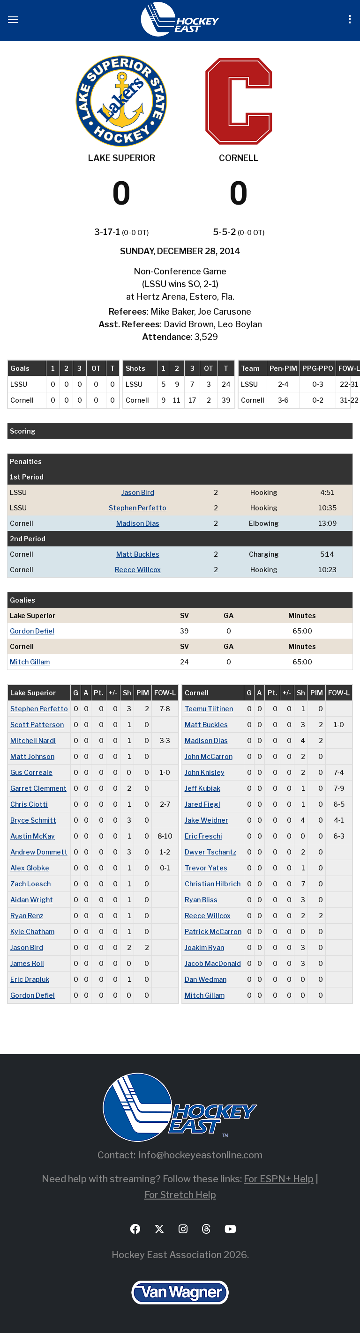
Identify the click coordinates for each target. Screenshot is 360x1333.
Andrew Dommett (39, 852)
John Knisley (205, 772)
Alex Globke (29, 868)
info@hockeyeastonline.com (200, 1155)
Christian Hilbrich (212, 884)
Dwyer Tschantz (210, 852)
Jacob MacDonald (213, 963)
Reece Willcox (138, 570)
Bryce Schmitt (33, 820)
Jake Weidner (206, 820)
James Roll (27, 963)
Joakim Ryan (204, 947)
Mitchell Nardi (33, 740)
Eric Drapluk (29, 979)
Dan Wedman (205, 979)
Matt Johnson (32, 756)
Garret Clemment (38, 788)
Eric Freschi (203, 836)
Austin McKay (32, 836)
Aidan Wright (31, 900)
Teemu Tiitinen (209, 709)
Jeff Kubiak (202, 788)
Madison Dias (137, 523)
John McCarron (208, 756)
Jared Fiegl (202, 804)
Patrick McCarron (213, 931)
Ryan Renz (26, 916)
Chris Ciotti (29, 804)
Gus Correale (31, 772)
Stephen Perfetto (137, 508)
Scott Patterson (37, 725)
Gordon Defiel (32, 631)
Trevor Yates (206, 868)
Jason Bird (137, 492)
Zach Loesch (30, 884)
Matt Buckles (137, 554)
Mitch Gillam (30, 662)
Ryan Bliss (201, 900)
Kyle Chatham (32, 931)
